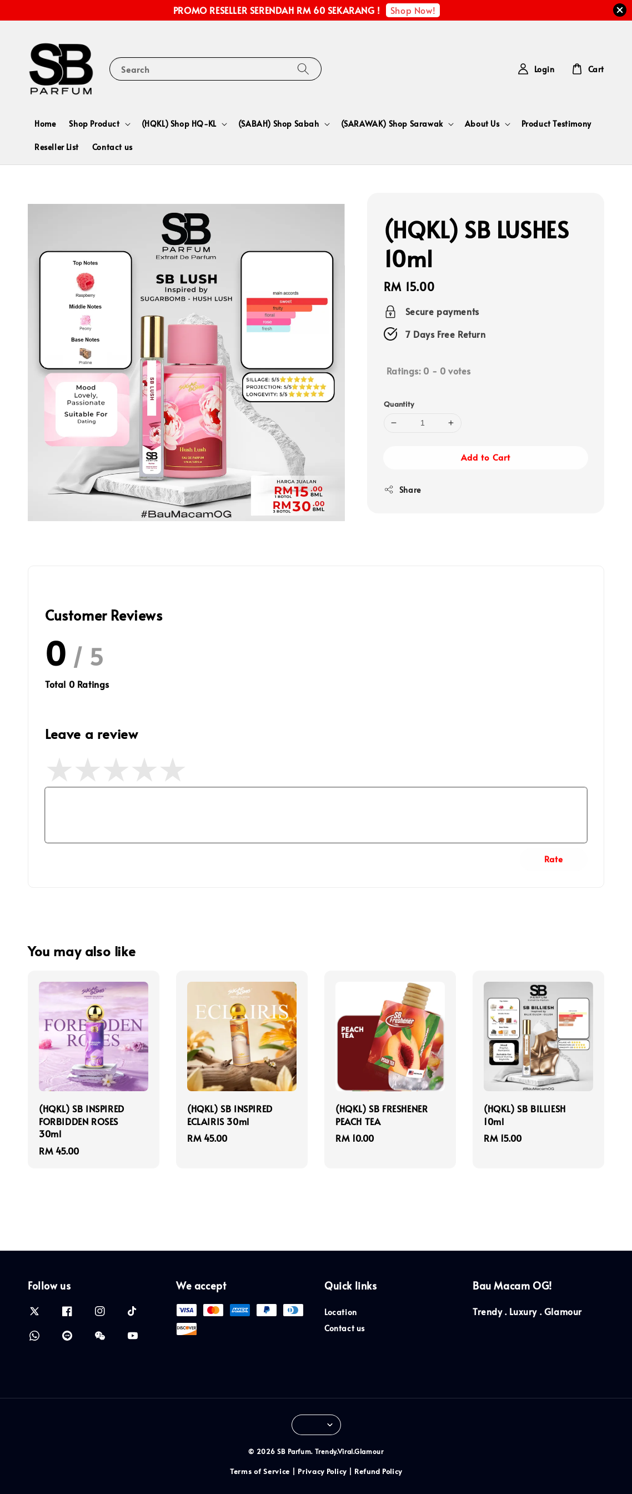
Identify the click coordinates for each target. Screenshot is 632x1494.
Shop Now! (412, 10)
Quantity (399, 404)
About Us (482, 124)
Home (45, 123)
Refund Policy (378, 1471)
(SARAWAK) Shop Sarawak (392, 124)
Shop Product (94, 124)
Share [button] (402, 489)
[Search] (303, 68)
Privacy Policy (322, 1471)
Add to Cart (485, 457)
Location (340, 1312)
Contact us (112, 147)
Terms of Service (260, 1471)
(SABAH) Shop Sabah (278, 124)
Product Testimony (556, 123)
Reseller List (56, 147)
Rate (553, 859)
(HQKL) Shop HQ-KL (179, 124)
